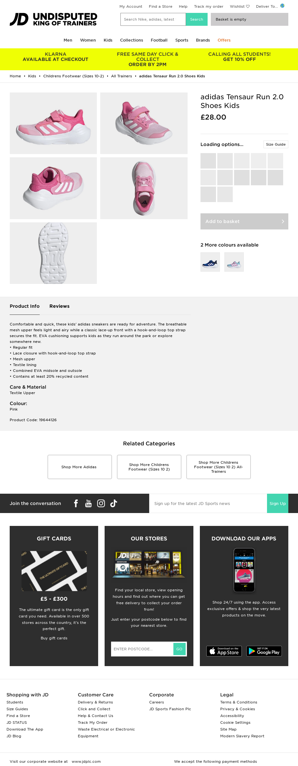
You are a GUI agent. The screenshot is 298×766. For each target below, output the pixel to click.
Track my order (208, 6)
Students (14, 702)
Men (68, 40)
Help (183, 6)
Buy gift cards (54, 638)
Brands (203, 40)
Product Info (25, 306)
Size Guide (276, 144)
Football (159, 40)
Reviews (59, 306)
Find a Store (160, 6)
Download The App (24, 729)
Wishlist (237, 6)
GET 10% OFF (239, 57)
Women (88, 40)
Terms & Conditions (238, 702)
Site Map (228, 729)
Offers (224, 40)
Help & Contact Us (95, 715)
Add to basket (222, 221)
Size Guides (17, 709)
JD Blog (13, 736)
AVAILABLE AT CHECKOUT (55, 57)
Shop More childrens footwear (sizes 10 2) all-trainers (218, 467)
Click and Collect (94, 709)
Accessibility (232, 715)
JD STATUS (16, 722)
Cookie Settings (235, 722)
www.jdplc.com (85, 761)
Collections (131, 40)
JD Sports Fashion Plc (170, 709)
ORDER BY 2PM (147, 59)
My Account (130, 6)
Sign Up (278, 503)
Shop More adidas (79, 467)
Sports (181, 40)
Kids (108, 40)
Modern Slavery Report (242, 736)
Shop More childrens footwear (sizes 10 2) (149, 466)
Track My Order (93, 722)
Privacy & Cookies (237, 709)
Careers (156, 702)
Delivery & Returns (95, 702)
